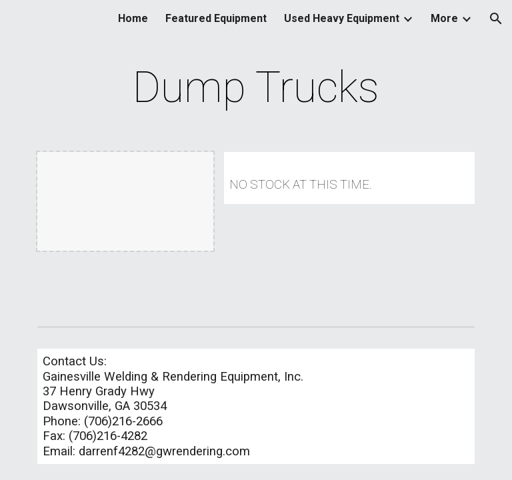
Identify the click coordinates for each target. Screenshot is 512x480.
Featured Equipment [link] (216, 18)
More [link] (444, 18)
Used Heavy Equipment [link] (341, 18)
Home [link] (133, 18)
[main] (255, 88)
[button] (496, 19)
